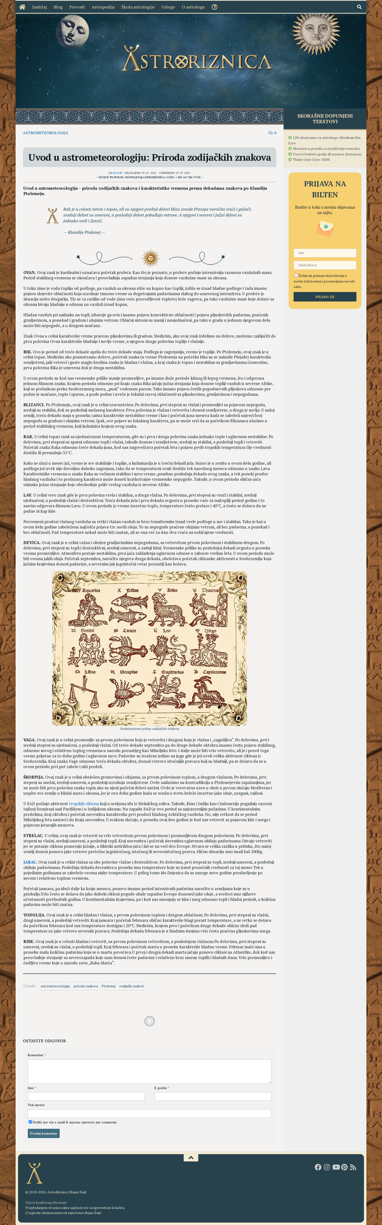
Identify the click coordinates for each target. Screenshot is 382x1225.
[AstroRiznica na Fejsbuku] (318, 1167)
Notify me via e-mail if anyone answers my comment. (73, 1122)
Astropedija (98, 7)
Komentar (37, 1055)
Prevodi (72, 7)
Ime (32, 1088)
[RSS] (353, 1167)
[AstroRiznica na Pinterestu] (344, 1167)
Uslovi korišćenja (38, 1202)
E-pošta (161, 1088)
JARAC (29, 862)
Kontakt (60, 1202)
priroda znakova (86, 986)
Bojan (117, 173)
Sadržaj (35, 7)
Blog (53, 7)
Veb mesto (36, 1105)
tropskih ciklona (84, 803)
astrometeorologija (55, 986)
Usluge (164, 7)
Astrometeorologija (45, 132)
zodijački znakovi (131, 986)
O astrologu (189, 7)
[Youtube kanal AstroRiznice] (335, 1167)
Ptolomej (108, 986)
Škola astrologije (133, 7)
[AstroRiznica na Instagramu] (327, 1167)
